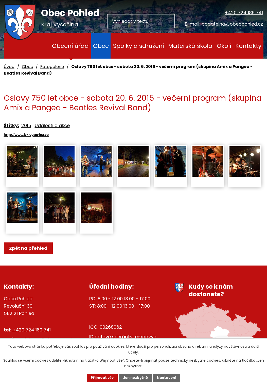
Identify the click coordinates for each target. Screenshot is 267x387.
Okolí (224, 46)
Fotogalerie (52, 66)
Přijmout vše (98, 377)
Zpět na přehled (30, 248)
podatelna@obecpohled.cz (232, 24)
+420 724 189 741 (244, 12)
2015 (26, 125)
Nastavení (171, 377)
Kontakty (248, 46)
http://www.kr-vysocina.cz (26, 135)
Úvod (40, 46)
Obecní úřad (70, 46)
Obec (101, 46)
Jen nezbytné (135, 377)
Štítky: (11, 125)
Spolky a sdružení (138, 46)
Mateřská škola (190, 46)
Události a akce (52, 125)
